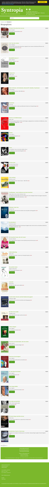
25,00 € (46, 147)
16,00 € (46, 192)
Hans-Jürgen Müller (13, 386)
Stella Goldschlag (13, 252)
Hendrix (11, 132)
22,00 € (46, 28)
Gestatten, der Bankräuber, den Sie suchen (19, 341)
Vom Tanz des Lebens (14, 43)
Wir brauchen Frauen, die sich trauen (17, 237)
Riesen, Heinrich (12, 343)
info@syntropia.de (31, 14)
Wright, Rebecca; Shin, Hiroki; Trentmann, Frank (17, 194)
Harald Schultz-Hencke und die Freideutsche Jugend (20, 296)
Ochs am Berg (12, 177)
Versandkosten (24, 483)
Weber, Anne (11, 119)
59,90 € (46, 296)
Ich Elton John (12, 162)
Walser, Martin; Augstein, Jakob (14, 403)
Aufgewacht (12, 73)
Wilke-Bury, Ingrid (12, 179)
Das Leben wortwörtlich (14, 401)
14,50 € (46, 177)
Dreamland (11, 102)
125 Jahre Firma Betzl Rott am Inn (16, 28)
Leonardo (11, 282)
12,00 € (46, 267)
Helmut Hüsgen (12, 326)
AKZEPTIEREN (42, 2)
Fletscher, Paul (11, 209)
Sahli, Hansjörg (11, 89)
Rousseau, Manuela (12, 238)
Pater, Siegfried (11, 328)
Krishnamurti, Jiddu (12, 224)
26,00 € (46, 162)
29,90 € (46, 58)
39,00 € (46, 43)
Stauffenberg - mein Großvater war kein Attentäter (20, 192)
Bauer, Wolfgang (12, 44)
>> (7, 445)
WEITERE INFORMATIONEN (8, 4)
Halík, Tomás (11, 418)
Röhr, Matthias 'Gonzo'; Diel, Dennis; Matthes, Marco (18, 149)
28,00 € (46, 282)
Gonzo (10, 147)
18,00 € (46, 326)
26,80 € (46, 311)
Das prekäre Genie (13, 267)
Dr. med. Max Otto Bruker (15, 371)
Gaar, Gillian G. (11, 134)
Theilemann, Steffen (12, 298)
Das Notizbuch (12, 222)
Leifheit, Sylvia (11, 74)
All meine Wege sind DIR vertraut (16, 416)
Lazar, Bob (11, 104)
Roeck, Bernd (11, 283)
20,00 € (46, 237)
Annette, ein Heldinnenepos (15, 117)
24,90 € (46, 73)
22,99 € (46, 102)
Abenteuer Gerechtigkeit (14, 356)
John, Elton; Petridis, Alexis (13, 164)
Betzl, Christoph (12, 29)
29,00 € (46, 132)
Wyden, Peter (11, 253)
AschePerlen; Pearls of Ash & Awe (16, 431)
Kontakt (3, 477)
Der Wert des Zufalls (13, 311)
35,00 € (46, 87)
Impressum (4, 479)
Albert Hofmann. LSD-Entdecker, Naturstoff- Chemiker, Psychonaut (24, 87)
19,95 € (46, 207)
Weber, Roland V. (12, 59)
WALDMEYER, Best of (13, 58)
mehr (21, 31)
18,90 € (46, 356)
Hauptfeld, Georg (12, 313)
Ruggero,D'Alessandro (13, 268)
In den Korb (12, 33)
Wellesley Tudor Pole (14, 207)
